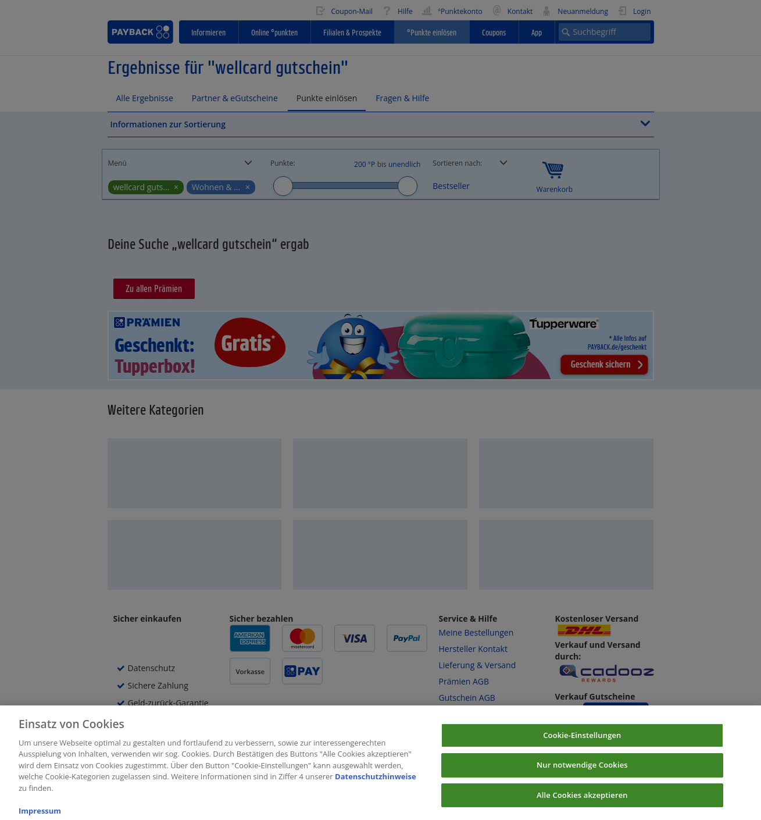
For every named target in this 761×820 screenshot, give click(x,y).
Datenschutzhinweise (375, 784)
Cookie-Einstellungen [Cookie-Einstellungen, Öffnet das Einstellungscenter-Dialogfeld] (582, 742)
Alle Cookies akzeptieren (582, 802)
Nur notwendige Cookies (582, 772)
